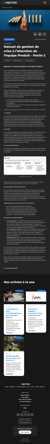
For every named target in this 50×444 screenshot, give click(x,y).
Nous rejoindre (25, 432)
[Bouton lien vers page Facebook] (25, 414)
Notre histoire (25, 395)
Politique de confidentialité (25, 441)
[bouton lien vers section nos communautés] (25, 399)
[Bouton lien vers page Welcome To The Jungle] (28, 414)
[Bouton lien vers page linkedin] (18, 414)
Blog (25, 408)
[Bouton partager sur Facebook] (44, 34)
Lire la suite (9, 332)
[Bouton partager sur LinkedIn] (35, 34)
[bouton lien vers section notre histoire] (25, 395)
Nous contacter (25, 422)
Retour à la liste (8, 7)
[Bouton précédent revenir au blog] (7, 7)
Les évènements (25, 401)
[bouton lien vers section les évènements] (25, 401)
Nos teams (25, 397)
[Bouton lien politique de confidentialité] (25, 441)
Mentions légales (25, 439)
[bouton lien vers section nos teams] (25, 397)
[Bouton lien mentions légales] (25, 439)
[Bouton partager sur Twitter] (40, 34)
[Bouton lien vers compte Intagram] (21, 414)
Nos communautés (25, 399)
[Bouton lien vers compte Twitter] (32, 414)
